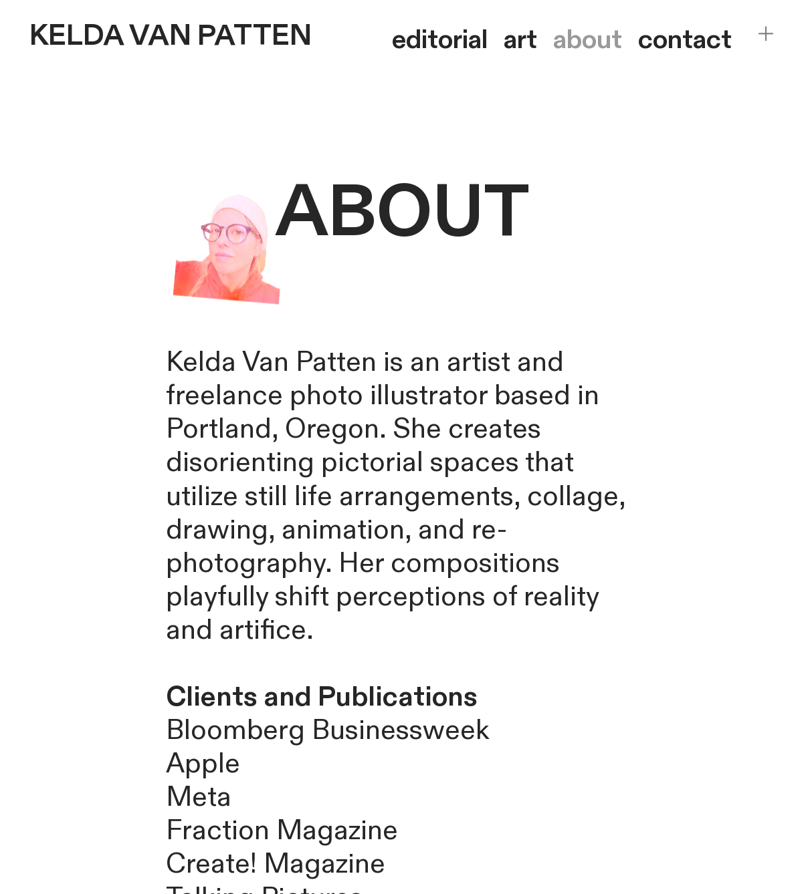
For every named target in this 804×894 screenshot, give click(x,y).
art (520, 39)
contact (685, 39)
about (587, 39)
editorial (440, 39)
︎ (766, 34)
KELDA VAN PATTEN (170, 36)
